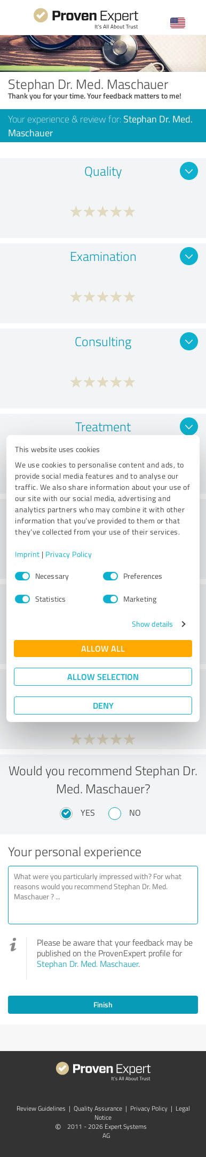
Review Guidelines (41, 1108)
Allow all (103, 648)
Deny (103, 705)
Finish (103, 1004)
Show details (152, 624)
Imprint (27, 554)
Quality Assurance (98, 1108)
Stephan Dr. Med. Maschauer (87, 964)
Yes (88, 812)
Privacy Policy (68, 554)
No (135, 812)
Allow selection (103, 676)
